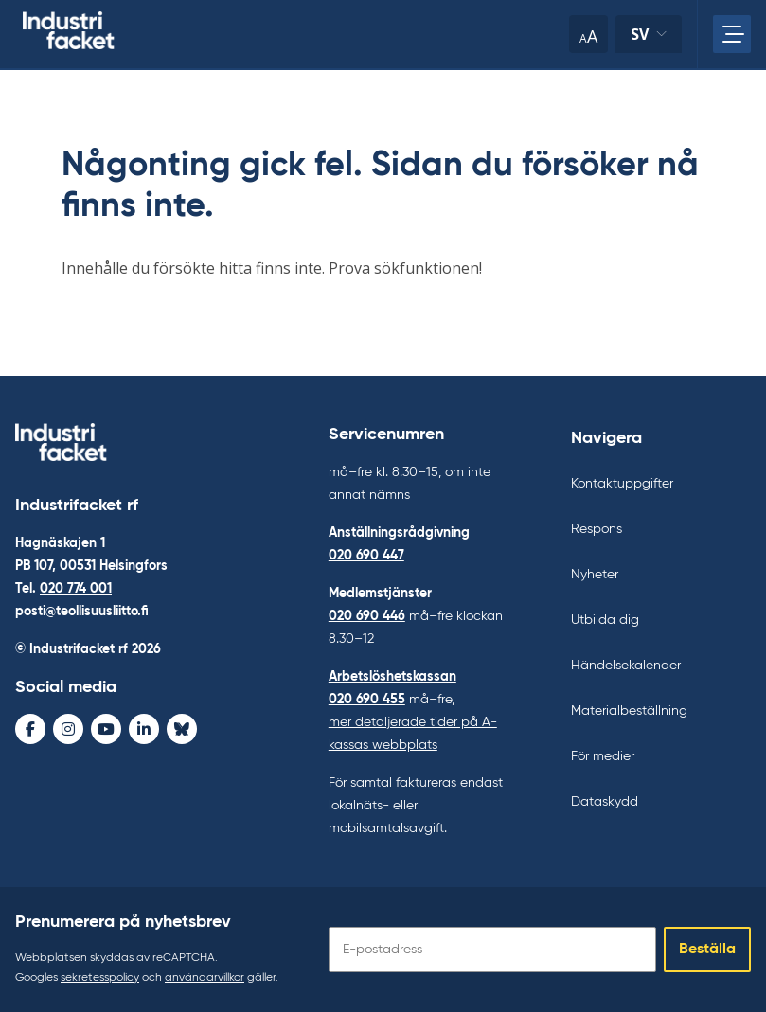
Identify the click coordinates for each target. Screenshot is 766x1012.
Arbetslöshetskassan (392, 677)
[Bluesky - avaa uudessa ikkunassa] (182, 729)
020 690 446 (367, 616)
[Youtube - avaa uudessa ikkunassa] (106, 729)
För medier (602, 756)
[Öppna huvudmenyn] (732, 34)
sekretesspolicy (100, 978)
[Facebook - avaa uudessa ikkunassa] (30, 729)
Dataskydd (604, 801)
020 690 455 (367, 699)
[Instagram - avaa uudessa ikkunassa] (68, 729)
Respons (596, 529)
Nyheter (594, 574)
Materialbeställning (629, 711)
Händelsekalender (626, 665)
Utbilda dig (605, 620)
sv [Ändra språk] (648, 38)
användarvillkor (204, 978)
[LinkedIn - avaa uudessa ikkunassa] (144, 729)
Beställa (707, 949)
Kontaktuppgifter (622, 483)
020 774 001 (76, 588)
